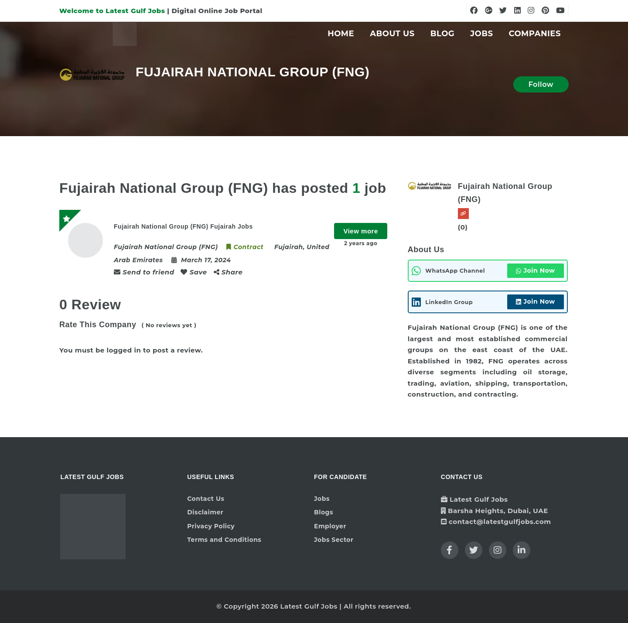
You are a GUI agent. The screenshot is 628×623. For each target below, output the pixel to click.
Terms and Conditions (224, 540)
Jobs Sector (334, 540)
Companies (535, 33)
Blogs (323, 512)
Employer (330, 526)
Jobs (481, 33)
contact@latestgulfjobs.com (500, 521)
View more (360, 231)
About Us (392, 33)
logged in (124, 350)
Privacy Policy (211, 526)
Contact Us (205, 499)
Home (341, 33)
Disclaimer (205, 512)
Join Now (535, 270)
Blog (442, 33)
